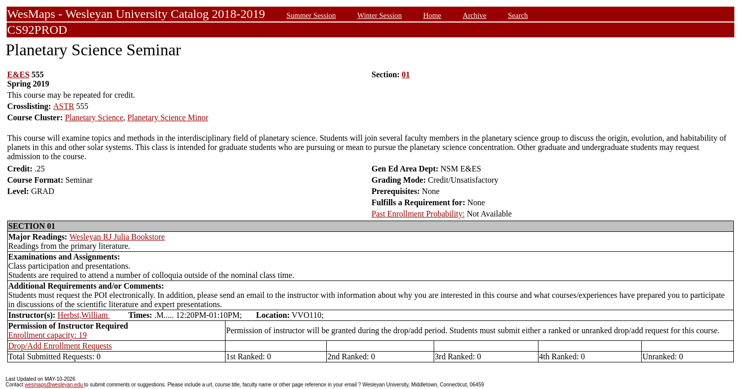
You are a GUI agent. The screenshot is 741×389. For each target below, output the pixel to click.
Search (518, 15)
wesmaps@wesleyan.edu (54, 384)
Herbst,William (83, 315)
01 (406, 74)
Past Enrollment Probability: (418, 213)
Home (432, 15)
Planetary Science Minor (167, 117)
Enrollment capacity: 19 (47, 335)
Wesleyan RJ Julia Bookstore (117, 236)
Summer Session (310, 15)
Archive (474, 15)
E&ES (18, 74)
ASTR (63, 106)
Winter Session (379, 15)
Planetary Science (94, 117)
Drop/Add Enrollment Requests (60, 345)
